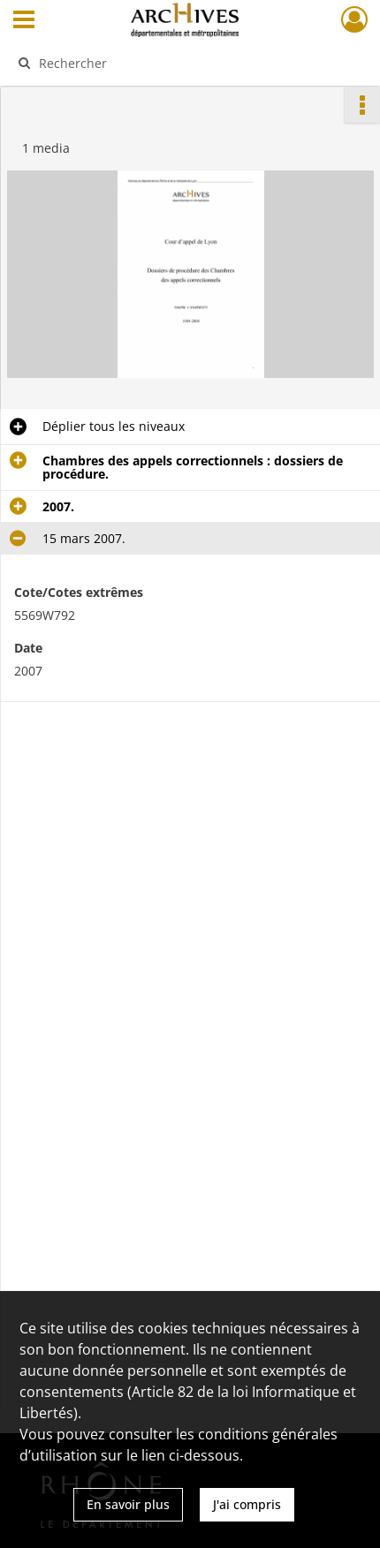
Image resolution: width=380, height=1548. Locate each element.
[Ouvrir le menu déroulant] (23, 21)
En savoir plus (128, 1504)
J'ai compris (247, 1504)
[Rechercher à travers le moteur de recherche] (185, 63)
